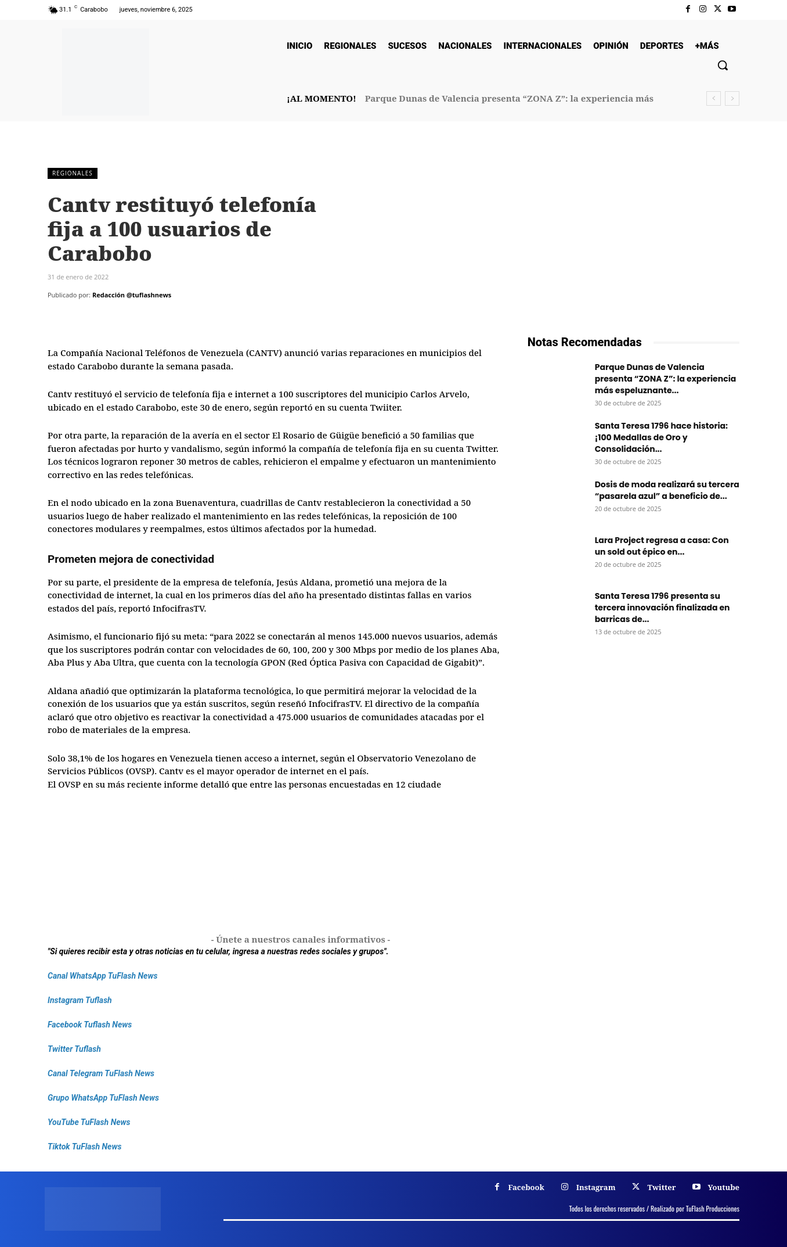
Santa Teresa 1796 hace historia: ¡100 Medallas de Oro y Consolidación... (661, 437)
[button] (722, 65)
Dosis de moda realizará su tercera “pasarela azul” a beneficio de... (667, 490)
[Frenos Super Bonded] (633, 789)
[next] (732, 98)
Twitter (661, 1187)
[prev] (713, 98)
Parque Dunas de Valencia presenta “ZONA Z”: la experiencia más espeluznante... (666, 378)
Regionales (73, 173)
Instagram (596, 1187)
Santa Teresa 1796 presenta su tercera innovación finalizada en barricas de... (662, 607)
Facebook (526, 1187)
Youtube (723, 1187)
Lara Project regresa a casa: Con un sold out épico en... (662, 546)
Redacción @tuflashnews (131, 294)
